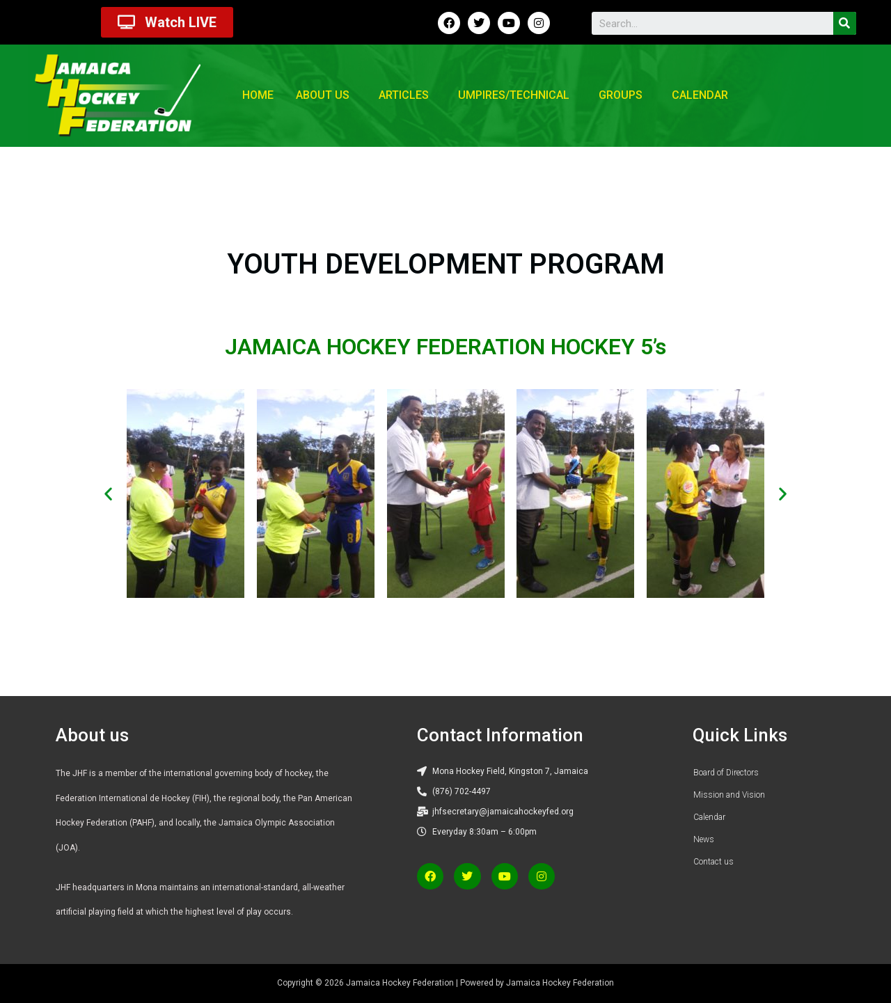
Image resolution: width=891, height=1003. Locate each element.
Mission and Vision (729, 795)
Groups (620, 95)
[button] (108, 494)
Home (258, 95)
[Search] (844, 23)
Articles (404, 95)
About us (322, 95)
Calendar (700, 95)
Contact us (713, 862)
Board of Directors (726, 772)
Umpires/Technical (513, 95)
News (703, 839)
